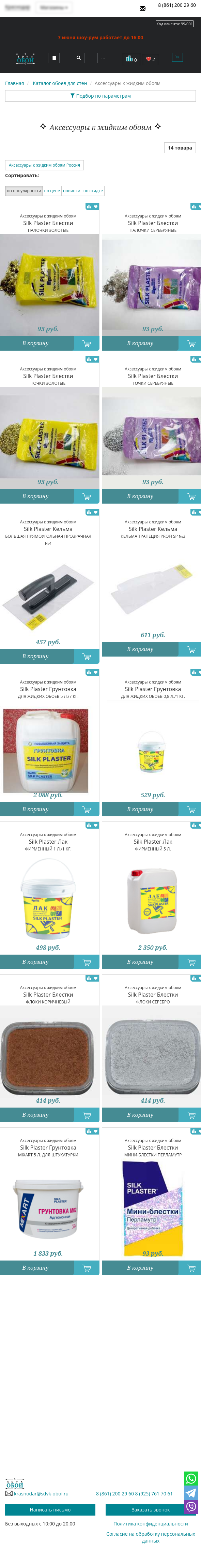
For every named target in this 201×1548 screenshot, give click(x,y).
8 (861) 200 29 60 (177, 5)
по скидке (93, 191)
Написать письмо (50, 1509)
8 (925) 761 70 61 (154, 1493)
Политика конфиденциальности (150, 1523)
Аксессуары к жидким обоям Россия (44, 165)
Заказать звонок (151, 1509)
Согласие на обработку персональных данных (150, 1537)
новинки (71, 191)
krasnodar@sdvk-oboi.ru (36, 1493)
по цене (52, 191)
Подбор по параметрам (100, 96)
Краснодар (17, 6)
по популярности (24, 191)
